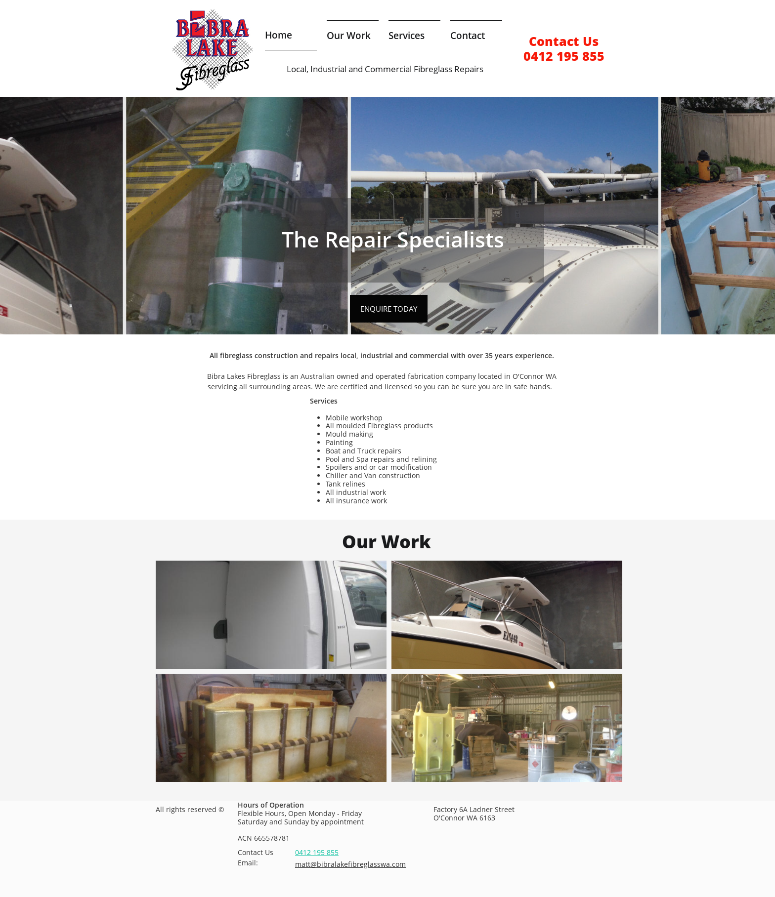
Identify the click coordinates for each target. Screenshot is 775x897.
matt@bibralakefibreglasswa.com (350, 864)
